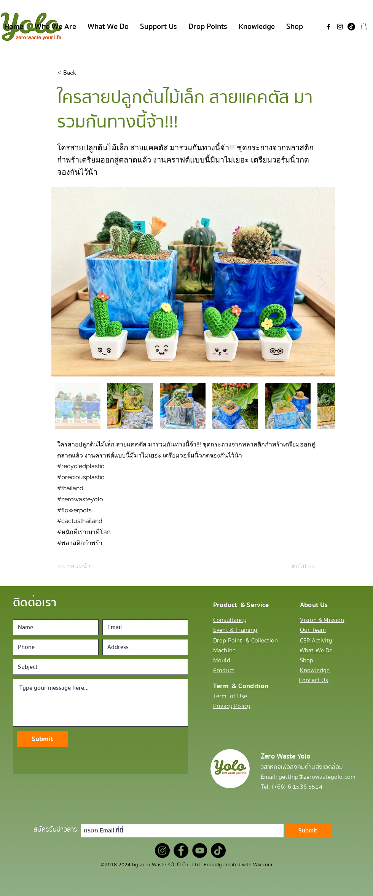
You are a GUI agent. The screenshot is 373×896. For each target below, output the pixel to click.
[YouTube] (199, 850)
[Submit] (42, 739)
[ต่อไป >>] (297, 566)
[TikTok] (351, 26)
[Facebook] (328, 26)
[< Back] (82, 72)
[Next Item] (321, 281)
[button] (364, 26)
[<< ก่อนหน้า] (82, 566)
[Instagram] (340, 26)
